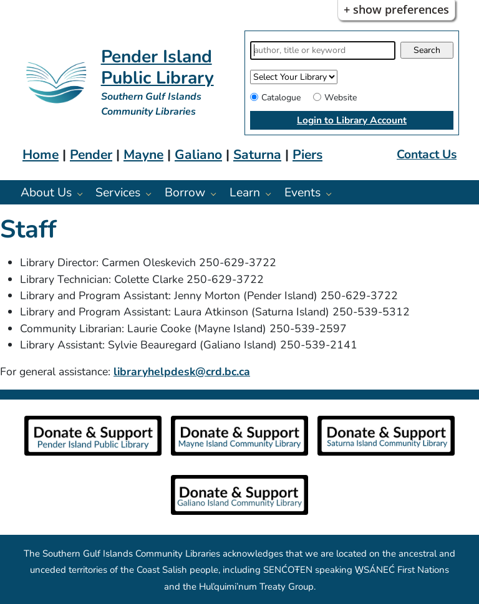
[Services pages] (152, 193)
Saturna (257, 154)
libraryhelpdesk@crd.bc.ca (182, 371)
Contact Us (427, 154)
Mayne (143, 154)
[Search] (322, 50)
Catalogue (281, 97)
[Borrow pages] (216, 193)
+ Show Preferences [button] (396, 9)
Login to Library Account (352, 120)
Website (340, 97)
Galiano (198, 154)
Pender (91, 154)
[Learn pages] (271, 193)
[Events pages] (332, 193)
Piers (307, 154)
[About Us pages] (83, 193)
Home (40, 154)
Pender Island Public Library (157, 67)
